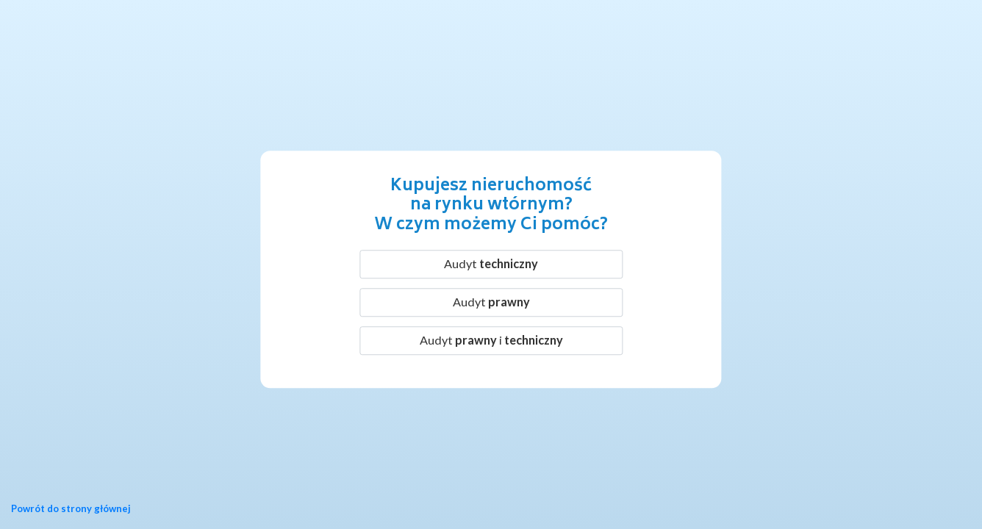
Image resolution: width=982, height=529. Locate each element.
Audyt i (491, 340)
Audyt (491, 263)
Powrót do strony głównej (71, 508)
